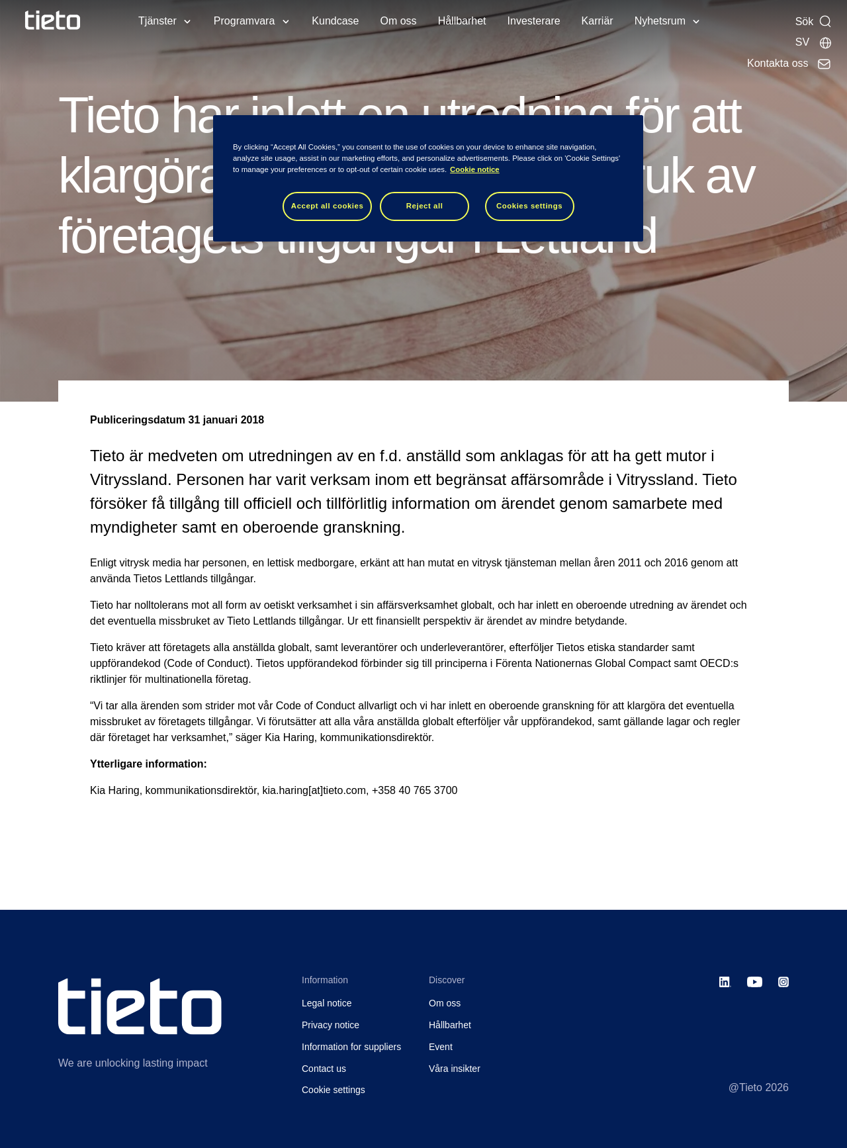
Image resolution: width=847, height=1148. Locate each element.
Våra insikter (454, 1068)
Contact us (324, 1068)
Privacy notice (330, 1025)
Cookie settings (333, 1089)
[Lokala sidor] (813, 42)
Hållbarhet (462, 20)
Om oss (398, 20)
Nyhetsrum (660, 20)
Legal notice (327, 1003)
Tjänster (157, 20)
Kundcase (335, 20)
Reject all (424, 206)
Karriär (597, 20)
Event (441, 1046)
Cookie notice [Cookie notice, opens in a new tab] (475, 169)
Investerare (534, 20)
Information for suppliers (351, 1046)
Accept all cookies (327, 206)
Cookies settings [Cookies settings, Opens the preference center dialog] (529, 206)
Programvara (244, 20)
